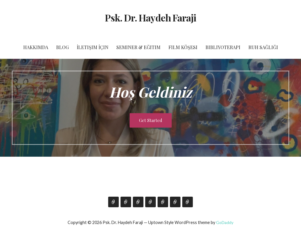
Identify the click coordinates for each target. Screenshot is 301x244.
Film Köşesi (183, 47)
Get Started (150, 120)
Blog (62, 47)
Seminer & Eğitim (138, 47)
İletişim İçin (92, 47)
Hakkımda (35, 47)
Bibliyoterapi (222, 47)
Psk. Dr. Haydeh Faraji (150, 17)
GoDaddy (224, 222)
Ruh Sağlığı (263, 47)
